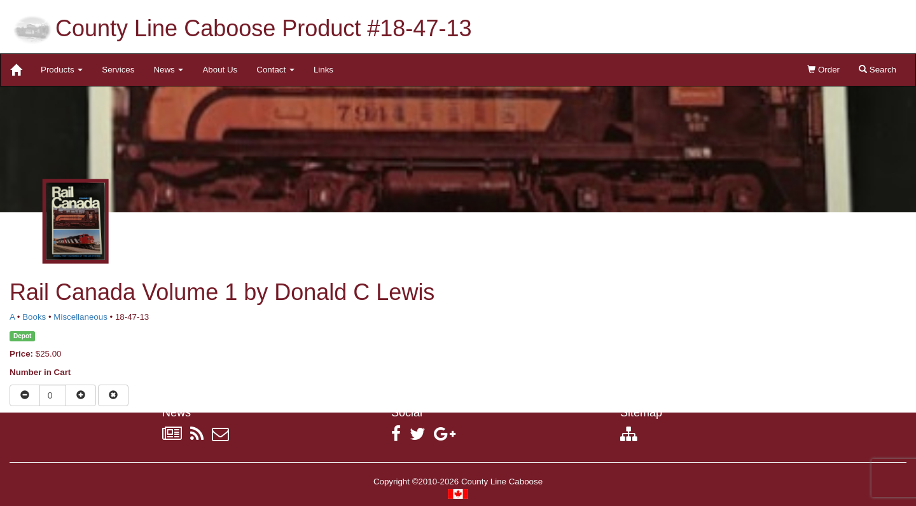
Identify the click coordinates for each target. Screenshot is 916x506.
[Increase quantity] (81, 395)
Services (118, 69)
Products (62, 69)
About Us (219, 69)
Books (34, 317)
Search (877, 69)
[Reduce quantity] (25, 395)
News (168, 69)
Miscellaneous (80, 317)
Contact (275, 69)
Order (823, 69)
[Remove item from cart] (113, 395)
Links (323, 69)
